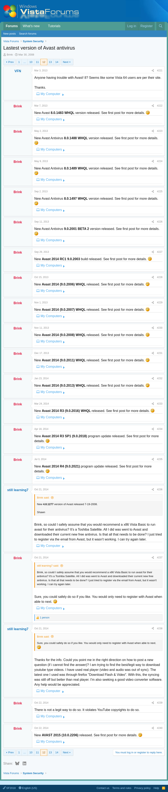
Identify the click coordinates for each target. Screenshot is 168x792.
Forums (12, 26)
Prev (11, 62)
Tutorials (54, 26)
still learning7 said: (48, 565)
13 (50, 62)
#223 (159, 131)
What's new (31, 26)
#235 (159, 459)
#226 (159, 221)
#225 (159, 191)
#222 (159, 105)
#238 (159, 628)
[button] (42, 26)
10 (30, 62)
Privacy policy (142, 788)
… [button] (24, 62)
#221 (159, 70)
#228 (159, 277)
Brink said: (43, 497)
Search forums (28, 33)
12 (43, 62)
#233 (159, 403)
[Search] (160, 26)
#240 (159, 728)
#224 (159, 161)
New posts (9, 33)
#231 (159, 353)
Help (156, 788)
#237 (159, 557)
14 (56, 62)
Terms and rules (121, 788)
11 (37, 62)
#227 (159, 251)
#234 (159, 429)
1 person (44, 617)
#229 (159, 302)
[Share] (152, 70)
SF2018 (9, 788)
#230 (159, 327)
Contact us (103, 788)
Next (65, 62)
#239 (159, 702)
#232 (159, 378)
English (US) (28, 788)
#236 (159, 489)
